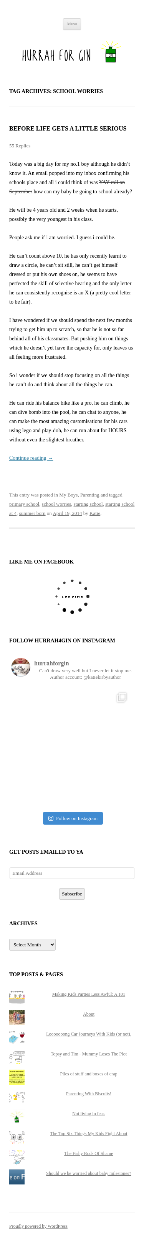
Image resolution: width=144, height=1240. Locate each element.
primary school (24, 504)
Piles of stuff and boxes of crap (88, 1074)
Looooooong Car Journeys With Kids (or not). (88, 1034)
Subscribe (72, 894)
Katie (94, 513)
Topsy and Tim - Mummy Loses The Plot (89, 1054)
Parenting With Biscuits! (88, 1093)
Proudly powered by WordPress (38, 1226)
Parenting (89, 495)
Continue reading (31, 458)
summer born (32, 513)
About (88, 1014)
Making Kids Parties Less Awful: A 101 (88, 994)
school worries (56, 504)
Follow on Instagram (73, 818)
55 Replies (19, 146)
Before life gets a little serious (67, 128)
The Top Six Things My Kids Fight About (88, 1133)
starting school (88, 504)
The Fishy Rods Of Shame (88, 1153)
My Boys (68, 495)
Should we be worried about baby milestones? (88, 1173)
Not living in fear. (88, 1113)
